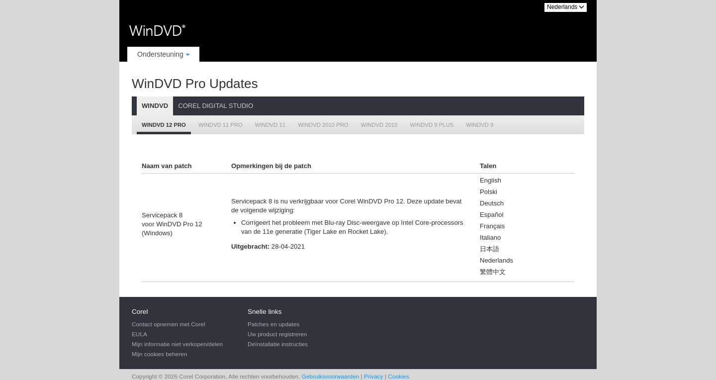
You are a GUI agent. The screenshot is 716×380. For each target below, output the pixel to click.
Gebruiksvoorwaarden (330, 376)
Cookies (398, 376)
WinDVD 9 (479, 125)
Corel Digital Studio (215, 105)
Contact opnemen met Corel (168, 324)
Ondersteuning (163, 54)
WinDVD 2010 (379, 125)
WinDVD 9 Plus (431, 125)
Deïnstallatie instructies (278, 344)
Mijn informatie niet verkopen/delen (177, 344)
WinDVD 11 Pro (220, 125)
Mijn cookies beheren (159, 354)
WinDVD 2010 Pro (323, 125)
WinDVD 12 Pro (164, 125)
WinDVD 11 (270, 125)
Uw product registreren (277, 334)
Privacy (373, 376)
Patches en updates (273, 324)
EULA (139, 334)
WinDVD (155, 105)
